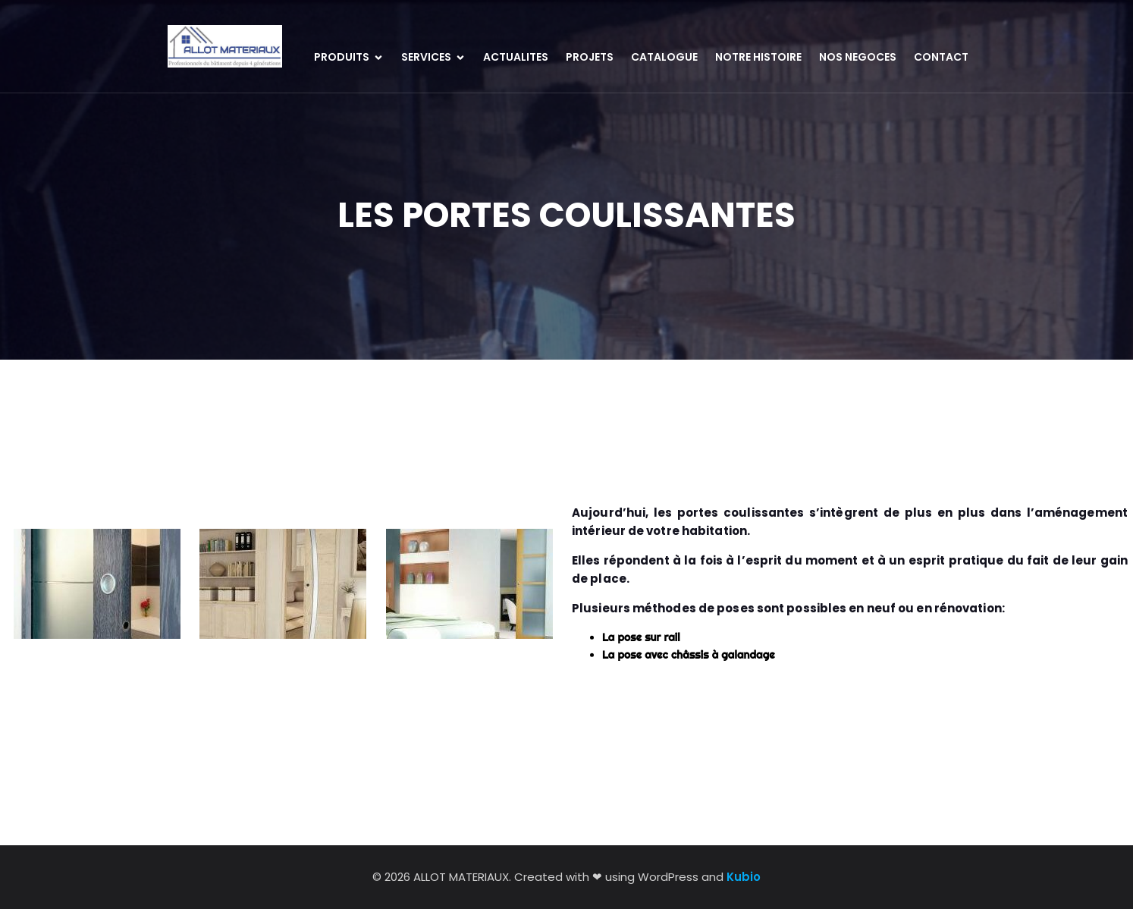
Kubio (744, 877)
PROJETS (590, 56)
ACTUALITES (515, 56)
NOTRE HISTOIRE (758, 56)
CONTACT (941, 56)
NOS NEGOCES (857, 56)
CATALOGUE (664, 56)
